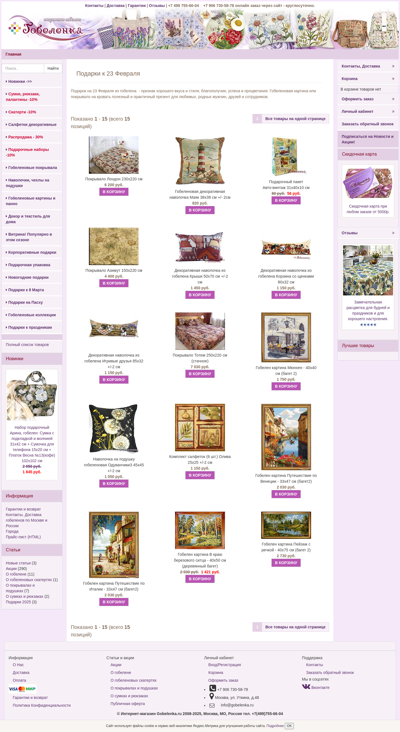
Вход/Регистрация (224, 665)
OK (289, 726)
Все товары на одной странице (295, 118)
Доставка (115, 5)
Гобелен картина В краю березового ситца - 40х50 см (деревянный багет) (200, 560)
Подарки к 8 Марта (25, 290)
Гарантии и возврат (23, 509)
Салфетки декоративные (31, 124)
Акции (11, 568)
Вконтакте (315, 687)
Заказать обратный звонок (368, 124)
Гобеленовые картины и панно (30, 201)
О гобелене (16, 574)
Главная (13, 54)
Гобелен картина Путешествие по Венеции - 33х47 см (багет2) (286, 478)
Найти (53, 68)
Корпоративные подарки (31, 252)
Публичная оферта (128, 703)
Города (12, 531)
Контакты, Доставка (368, 66)
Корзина (368, 78)
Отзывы (157, 5)
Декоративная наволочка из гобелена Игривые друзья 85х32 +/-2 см (113, 361)
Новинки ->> (19, 81)
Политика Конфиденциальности (42, 705)
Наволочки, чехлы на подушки (27, 183)
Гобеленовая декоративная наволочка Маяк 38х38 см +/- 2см (199, 194)
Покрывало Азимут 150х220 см (114, 270)
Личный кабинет (368, 111)
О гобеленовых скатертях (29, 579)
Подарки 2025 (18, 602)
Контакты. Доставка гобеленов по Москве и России (26, 520)
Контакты (94, 5)
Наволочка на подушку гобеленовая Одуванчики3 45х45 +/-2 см (114, 465)
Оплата (19, 680)
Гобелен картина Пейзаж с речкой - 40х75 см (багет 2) (286, 547)
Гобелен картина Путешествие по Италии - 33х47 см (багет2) (113, 586)
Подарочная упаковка (28, 265)
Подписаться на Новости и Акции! (368, 139)
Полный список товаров (27, 344)
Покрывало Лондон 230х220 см (113, 179)
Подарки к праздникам (29, 327)
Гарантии (137, 5)
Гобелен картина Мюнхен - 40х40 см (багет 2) (286, 370)
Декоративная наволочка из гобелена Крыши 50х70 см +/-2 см (200, 276)
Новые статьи (18, 563)
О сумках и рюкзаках (24, 596)
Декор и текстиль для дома (28, 219)
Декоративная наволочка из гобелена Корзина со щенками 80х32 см (286, 276)
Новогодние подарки (27, 277)
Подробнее (276, 726)
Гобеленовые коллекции (31, 315)
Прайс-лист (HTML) (23, 537)
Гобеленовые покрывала (31, 167)
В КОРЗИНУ (114, 192)
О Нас (18, 665)
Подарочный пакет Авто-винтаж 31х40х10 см (285, 185)
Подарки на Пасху (24, 302)
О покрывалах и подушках (134, 688)
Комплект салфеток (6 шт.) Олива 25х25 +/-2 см (200, 459)
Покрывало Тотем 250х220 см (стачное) (200, 358)
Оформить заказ (368, 99)
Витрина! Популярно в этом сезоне (29, 237)
